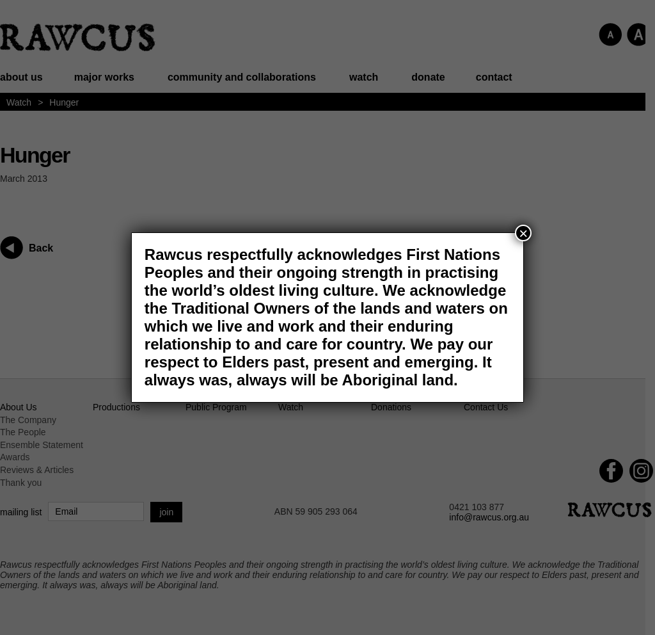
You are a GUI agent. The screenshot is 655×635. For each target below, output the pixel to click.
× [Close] (523, 233)
